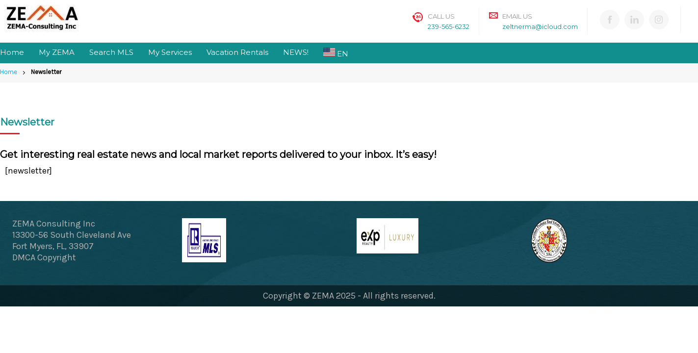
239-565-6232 (448, 26)
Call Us (441, 16)
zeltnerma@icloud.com (540, 26)
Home (12, 52)
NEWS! (296, 52)
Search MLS (111, 52)
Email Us (517, 16)
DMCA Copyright (44, 257)
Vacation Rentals (237, 52)
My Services (170, 52)
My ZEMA (57, 52)
